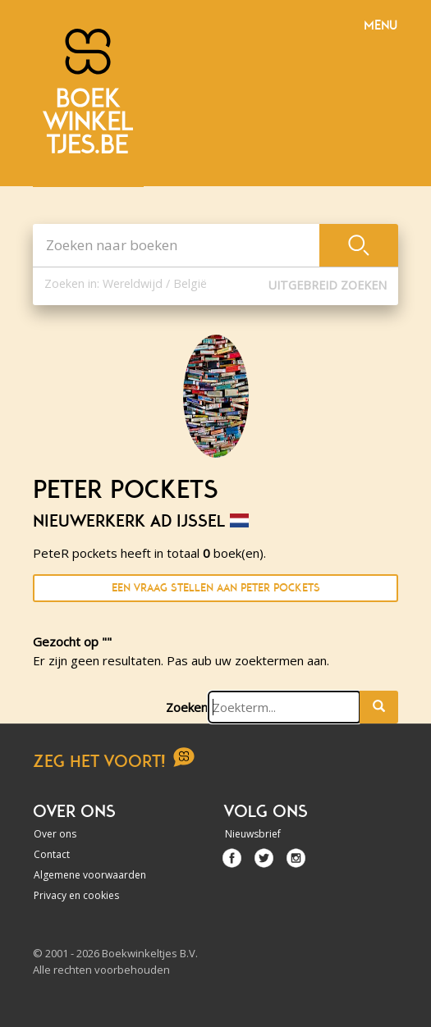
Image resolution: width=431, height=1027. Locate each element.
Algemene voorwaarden (90, 875)
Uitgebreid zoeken (327, 285)
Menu (380, 25)
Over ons (55, 834)
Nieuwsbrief (253, 834)
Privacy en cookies (76, 895)
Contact (52, 854)
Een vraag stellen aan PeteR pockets (216, 588)
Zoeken (187, 707)
